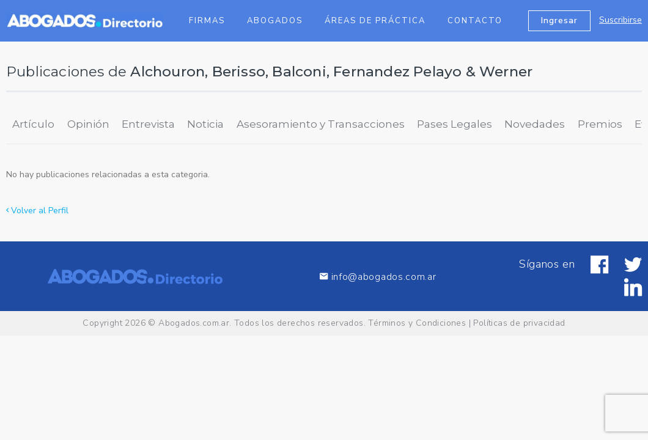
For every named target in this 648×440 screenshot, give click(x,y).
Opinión (88, 124)
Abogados (275, 20)
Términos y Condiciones (417, 323)
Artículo (33, 124)
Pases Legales (454, 124)
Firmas (207, 20)
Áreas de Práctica (375, 20)
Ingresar (559, 20)
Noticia (205, 124)
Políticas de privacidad (519, 323)
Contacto (475, 20)
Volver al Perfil (37, 210)
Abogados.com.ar (193, 323)
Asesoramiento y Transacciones (321, 124)
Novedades (534, 124)
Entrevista (148, 124)
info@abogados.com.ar (378, 276)
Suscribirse (620, 20)
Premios (600, 124)
